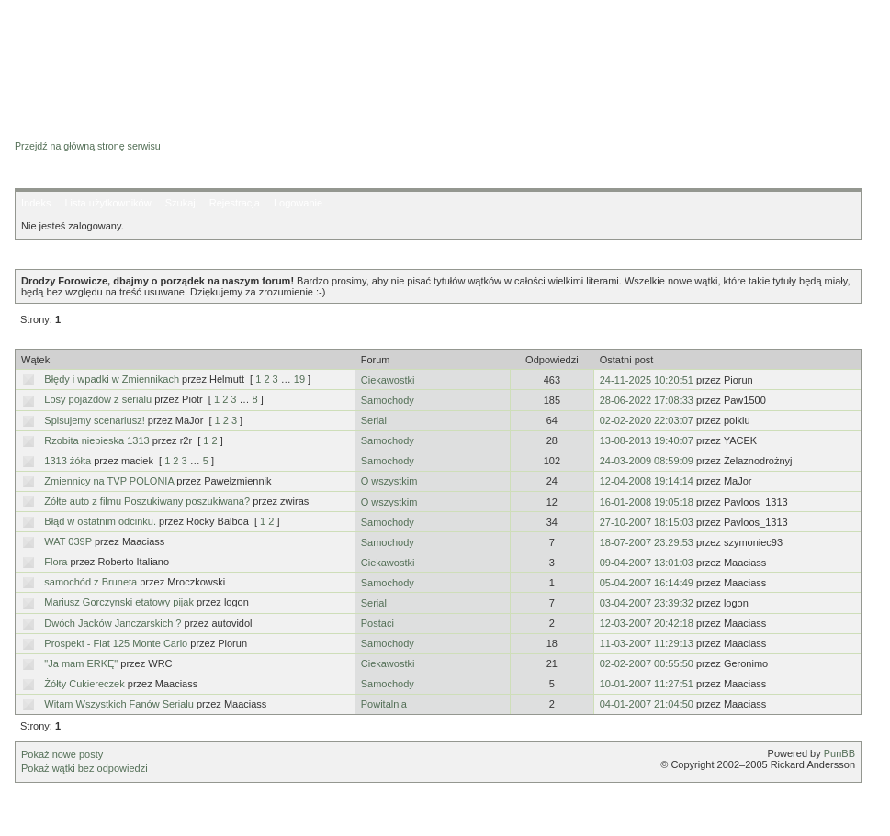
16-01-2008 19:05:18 (646, 501)
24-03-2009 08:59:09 (646, 460)
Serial (374, 420)
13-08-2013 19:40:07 (646, 440)
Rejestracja (234, 202)
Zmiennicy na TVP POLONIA (109, 480)
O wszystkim (389, 480)
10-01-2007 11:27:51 (646, 683)
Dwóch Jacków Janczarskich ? (112, 623)
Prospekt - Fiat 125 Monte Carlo (115, 643)
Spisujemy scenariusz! (94, 420)
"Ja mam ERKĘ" (81, 663)
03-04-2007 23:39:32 (646, 602)
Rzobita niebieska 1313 (96, 440)
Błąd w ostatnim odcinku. (100, 521)
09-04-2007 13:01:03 (646, 562)
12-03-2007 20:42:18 (646, 623)
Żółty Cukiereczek (84, 683)
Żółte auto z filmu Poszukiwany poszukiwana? (147, 501)
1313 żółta (67, 460)
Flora (55, 561)
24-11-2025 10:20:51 (646, 379)
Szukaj (180, 202)
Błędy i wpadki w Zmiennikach (111, 379)
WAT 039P (68, 541)
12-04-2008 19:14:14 (646, 480)
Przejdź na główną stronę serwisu (88, 145)
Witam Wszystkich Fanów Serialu (119, 703)
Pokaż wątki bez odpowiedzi (84, 768)
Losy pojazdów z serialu (98, 399)
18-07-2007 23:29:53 (646, 542)
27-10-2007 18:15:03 (646, 522)
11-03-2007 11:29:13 (646, 643)
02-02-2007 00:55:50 (646, 663)
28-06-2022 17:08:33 (646, 400)
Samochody (387, 400)
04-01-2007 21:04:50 (646, 703)
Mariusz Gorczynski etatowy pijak (119, 601)
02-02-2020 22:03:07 (646, 420)
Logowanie (298, 202)
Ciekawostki (388, 379)
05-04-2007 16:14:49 (646, 582)
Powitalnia (384, 703)
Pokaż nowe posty (62, 754)
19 (299, 379)
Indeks (36, 202)
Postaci (377, 623)
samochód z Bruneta (90, 581)
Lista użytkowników (107, 202)
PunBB (839, 753)
